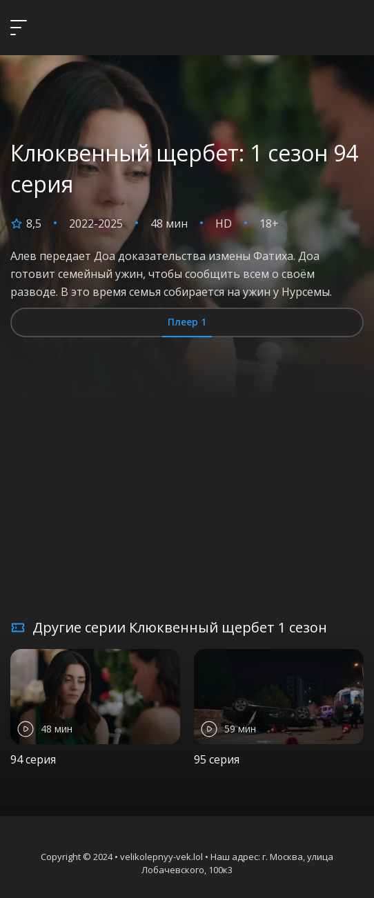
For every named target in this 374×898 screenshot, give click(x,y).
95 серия (216, 759)
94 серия (33, 759)
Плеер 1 (187, 321)
